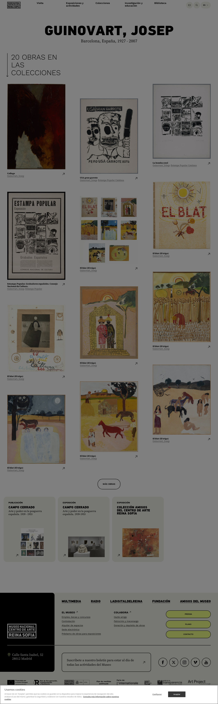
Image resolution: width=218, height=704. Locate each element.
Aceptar (176, 694)
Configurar (157, 694)
